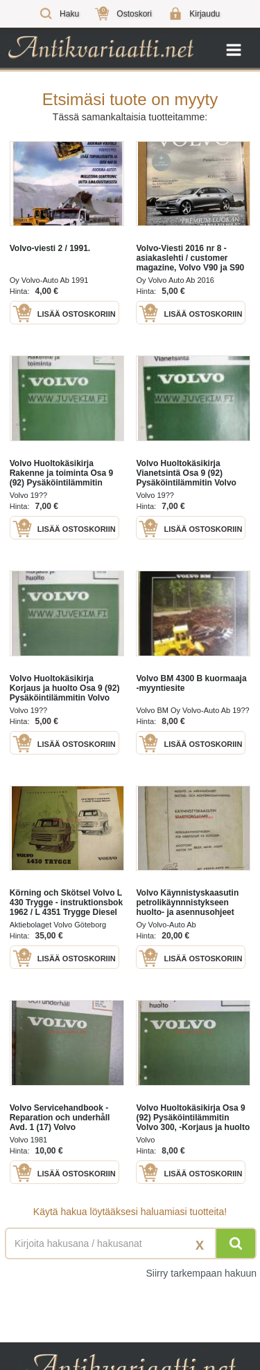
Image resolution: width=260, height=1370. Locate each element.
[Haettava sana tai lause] (130, 1243)
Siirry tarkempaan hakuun (201, 1273)
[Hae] (236, 1243)
